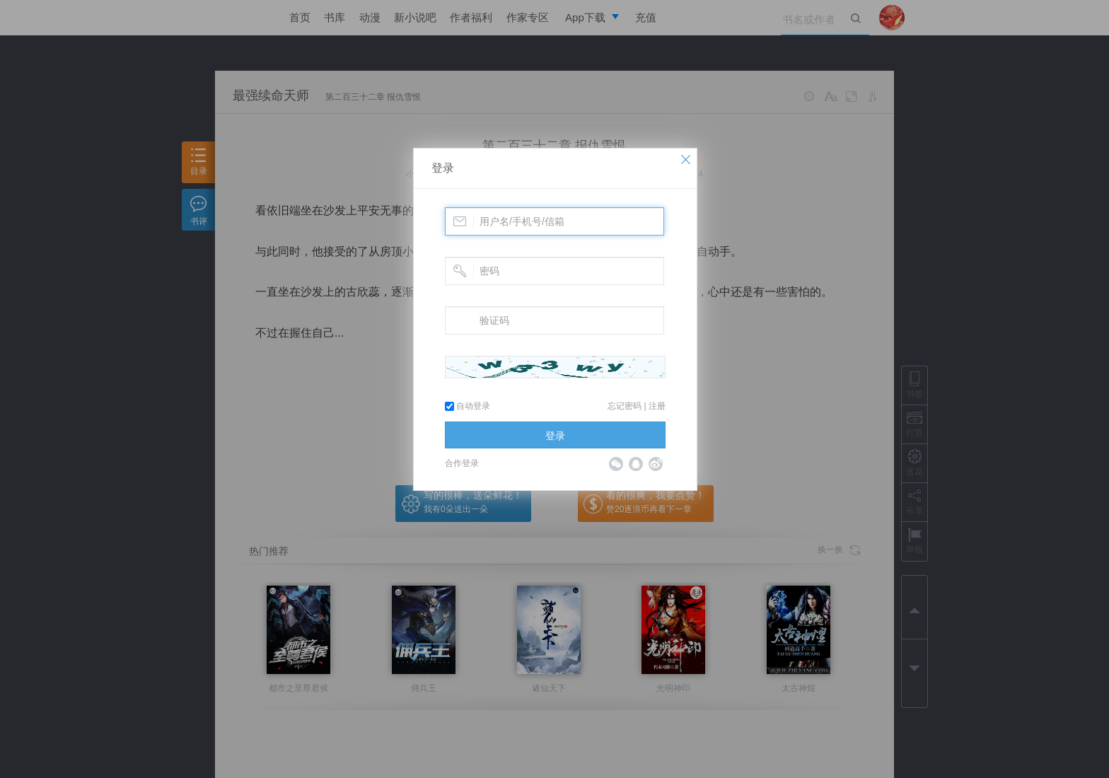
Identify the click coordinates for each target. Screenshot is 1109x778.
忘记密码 (624, 406)
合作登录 (462, 463)
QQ (636, 464)
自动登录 (467, 406)
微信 (616, 464)
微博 (656, 464)
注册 (657, 406)
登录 (442, 168)
